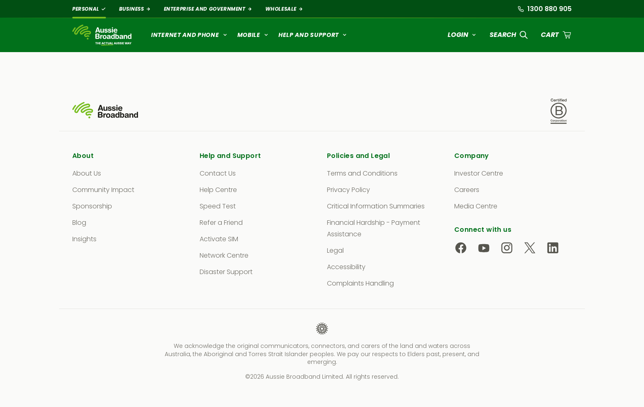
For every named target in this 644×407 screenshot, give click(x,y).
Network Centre (224, 255)
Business (135, 8)
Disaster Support (226, 272)
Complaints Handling (360, 283)
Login (462, 34)
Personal (89, 8)
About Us (86, 173)
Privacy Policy (348, 189)
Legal (335, 250)
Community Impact (103, 189)
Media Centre (475, 206)
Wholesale (284, 8)
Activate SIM (219, 239)
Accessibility (346, 267)
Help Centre (218, 189)
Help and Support (312, 35)
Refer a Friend (221, 222)
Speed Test (218, 206)
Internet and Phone (189, 35)
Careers (466, 189)
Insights (84, 239)
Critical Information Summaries (376, 206)
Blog (79, 222)
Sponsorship (92, 206)
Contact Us (218, 173)
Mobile (253, 35)
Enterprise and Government (208, 8)
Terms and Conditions (362, 173)
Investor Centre (478, 173)
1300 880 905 (545, 9)
